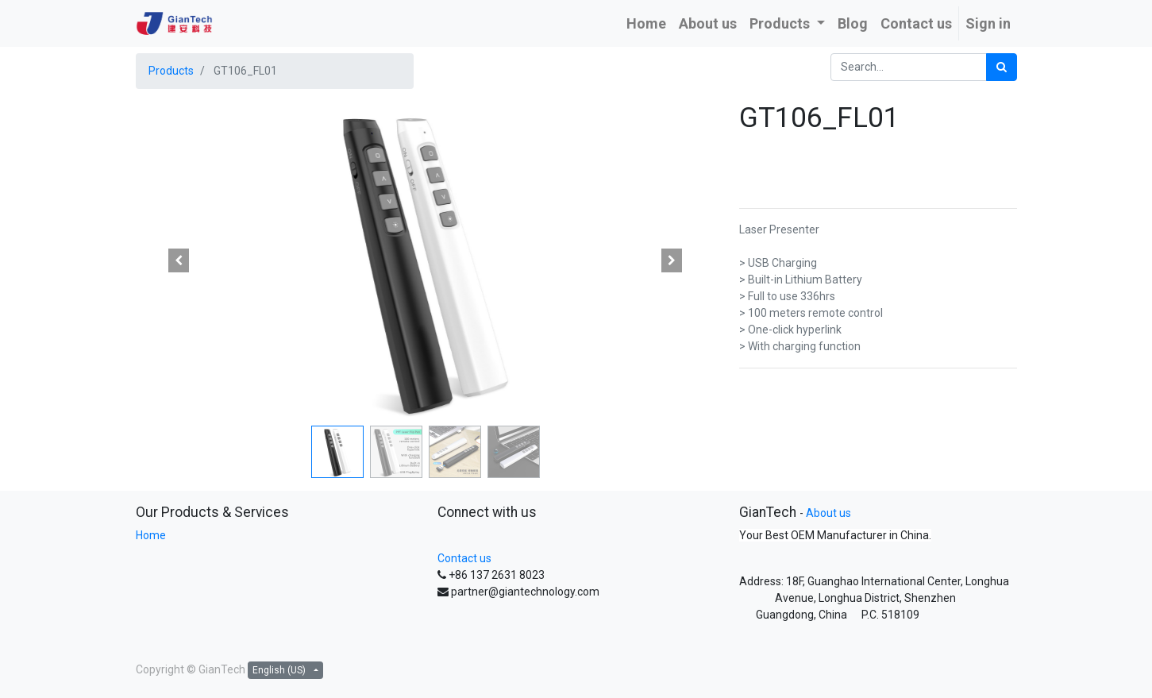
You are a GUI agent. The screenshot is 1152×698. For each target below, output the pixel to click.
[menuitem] (646, 23)
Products (171, 70)
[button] (179, 260)
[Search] (1001, 67)
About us (828, 513)
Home (151, 535)
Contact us (464, 558)
